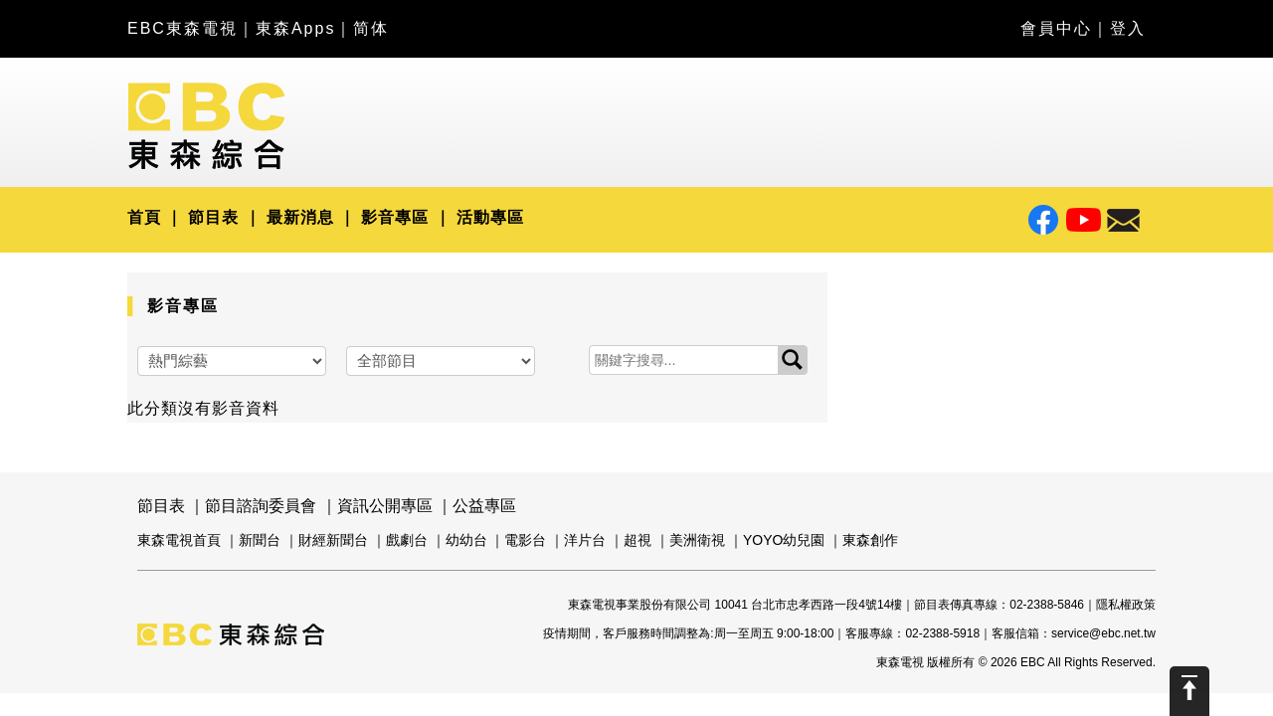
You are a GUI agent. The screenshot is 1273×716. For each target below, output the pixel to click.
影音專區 (395, 217)
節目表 (213, 217)
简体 (371, 28)
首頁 (144, 217)
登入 (1128, 28)
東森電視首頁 (179, 540)
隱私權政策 (1126, 605)
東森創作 (870, 540)
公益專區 (484, 505)
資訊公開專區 (385, 505)
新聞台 (259, 540)
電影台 (525, 540)
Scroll (1189, 691)
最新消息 (300, 217)
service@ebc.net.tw (1103, 633)
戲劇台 (407, 540)
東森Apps (295, 28)
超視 (637, 540)
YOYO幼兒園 (783, 540)
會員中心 (1056, 28)
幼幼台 (466, 540)
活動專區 (490, 217)
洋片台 (585, 540)
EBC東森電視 (182, 28)
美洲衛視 (697, 540)
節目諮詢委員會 (260, 505)
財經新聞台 (333, 540)
